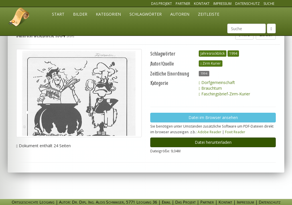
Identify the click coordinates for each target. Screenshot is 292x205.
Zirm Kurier (210, 63)
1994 (233, 53)
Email (166, 202)
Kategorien (108, 14)
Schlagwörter (145, 14)
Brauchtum (210, 88)
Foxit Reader (235, 132)
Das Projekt (161, 3)
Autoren (179, 14)
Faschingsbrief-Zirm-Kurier (224, 94)
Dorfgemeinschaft (217, 82)
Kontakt (202, 3)
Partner (183, 3)
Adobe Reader (209, 132)
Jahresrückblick (212, 53)
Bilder (80, 14)
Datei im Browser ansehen (213, 117)
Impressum (222, 3)
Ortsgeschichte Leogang (19, 17)
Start (58, 14)
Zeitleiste (208, 14)
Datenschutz (247, 3)
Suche (268, 3)
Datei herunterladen (213, 142)
